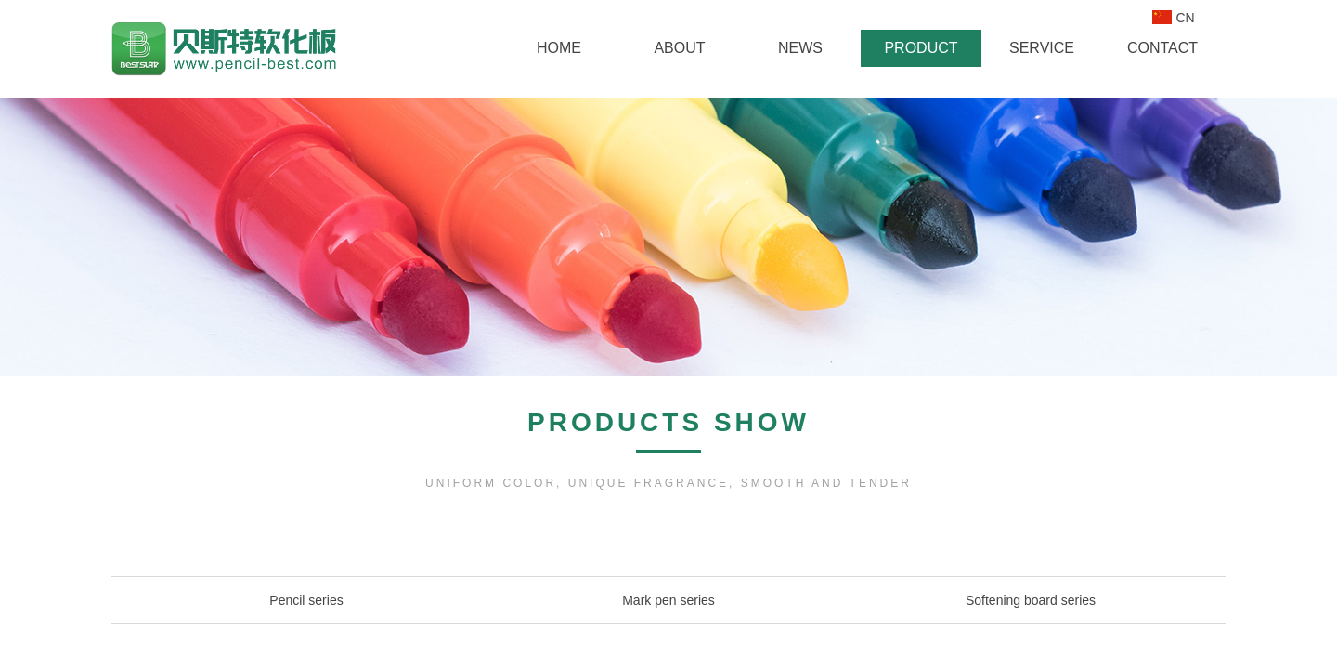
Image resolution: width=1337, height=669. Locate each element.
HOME (559, 48)
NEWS (800, 48)
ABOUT (679, 48)
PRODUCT (920, 48)
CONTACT (1162, 48)
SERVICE (1041, 48)
